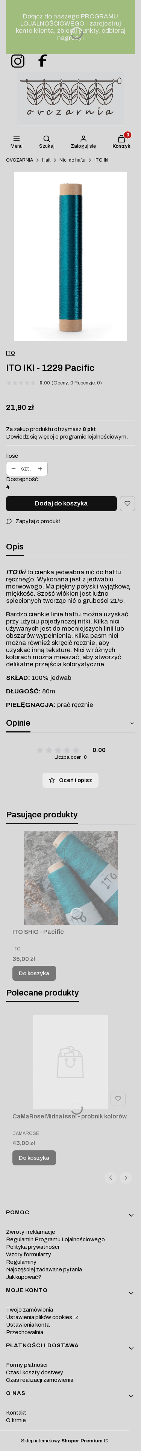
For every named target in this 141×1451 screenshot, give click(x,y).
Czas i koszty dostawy (34, 1372)
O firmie (16, 1420)
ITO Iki (101, 160)
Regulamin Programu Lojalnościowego (55, 1239)
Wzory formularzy (28, 1254)
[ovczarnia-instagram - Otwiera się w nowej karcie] (15, 61)
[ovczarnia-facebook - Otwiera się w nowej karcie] (39, 61)
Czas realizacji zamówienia (39, 1380)
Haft (46, 160)
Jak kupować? (23, 1277)
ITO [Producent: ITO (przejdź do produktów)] (10, 353)
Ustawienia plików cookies (39, 1317)
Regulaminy (21, 1262)
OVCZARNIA (19, 160)
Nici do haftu (72, 160)
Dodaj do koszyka (61, 503)
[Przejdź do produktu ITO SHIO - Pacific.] (70, 878)
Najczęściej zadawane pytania (44, 1269)
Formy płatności (26, 1365)
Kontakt (16, 1413)
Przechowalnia (24, 1332)
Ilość (12, 456)
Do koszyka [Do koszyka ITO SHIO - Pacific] (34, 973)
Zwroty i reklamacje (30, 1232)
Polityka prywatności (32, 1247)
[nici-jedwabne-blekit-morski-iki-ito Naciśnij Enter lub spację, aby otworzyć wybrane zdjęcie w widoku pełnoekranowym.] (70, 256)
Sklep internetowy (62, 1440)
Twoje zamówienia (29, 1310)
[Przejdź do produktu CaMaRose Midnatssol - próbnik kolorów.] (70, 1062)
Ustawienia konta (28, 1325)
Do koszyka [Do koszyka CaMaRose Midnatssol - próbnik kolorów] (34, 1158)
